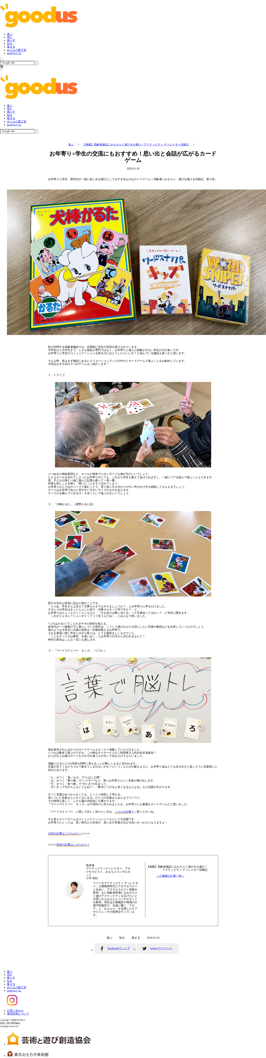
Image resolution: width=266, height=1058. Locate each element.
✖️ (1, 66)
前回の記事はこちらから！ (73, 844)
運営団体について (18, 1013)
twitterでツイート (161, 948)
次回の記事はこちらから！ (64, 833)
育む (9, 37)
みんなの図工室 (16, 50)
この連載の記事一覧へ (170, 875)
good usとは (14, 53)
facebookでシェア (118, 948)
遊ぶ (9, 34)
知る (9, 43)
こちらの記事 (123, 811)
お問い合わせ (15, 1010)
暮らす (11, 40)
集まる (11, 46)
